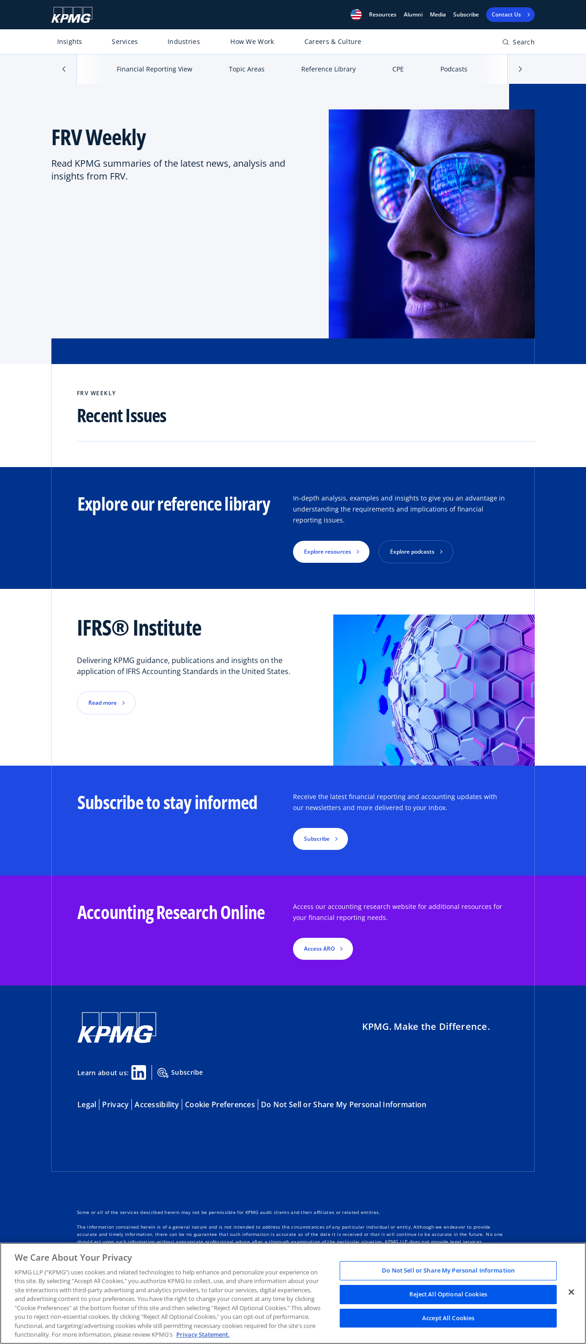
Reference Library (328, 69)
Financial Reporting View (154, 69)
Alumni (413, 14)
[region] (293, 1293)
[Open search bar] (518, 44)
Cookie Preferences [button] (220, 1104)
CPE (398, 69)
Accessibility (157, 1104)
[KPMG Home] (71, 15)
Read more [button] (102, 703)
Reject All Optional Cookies (448, 1294)
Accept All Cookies (448, 1318)
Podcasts (453, 69)
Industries (184, 41)
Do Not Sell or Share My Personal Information (343, 1104)
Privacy (115, 1104)
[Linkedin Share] (138, 1072)
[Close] (571, 1292)
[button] (356, 14)
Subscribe (466, 14)
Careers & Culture (333, 41)
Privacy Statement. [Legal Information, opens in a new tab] (203, 1334)
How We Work (252, 41)
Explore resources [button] (327, 551)
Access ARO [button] (319, 948)
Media (438, 14)
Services (125, 41)
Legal (86, 1104)
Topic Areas (247, 69)
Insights (69, 41)
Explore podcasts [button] (412, 551)
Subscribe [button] (317, 839)
